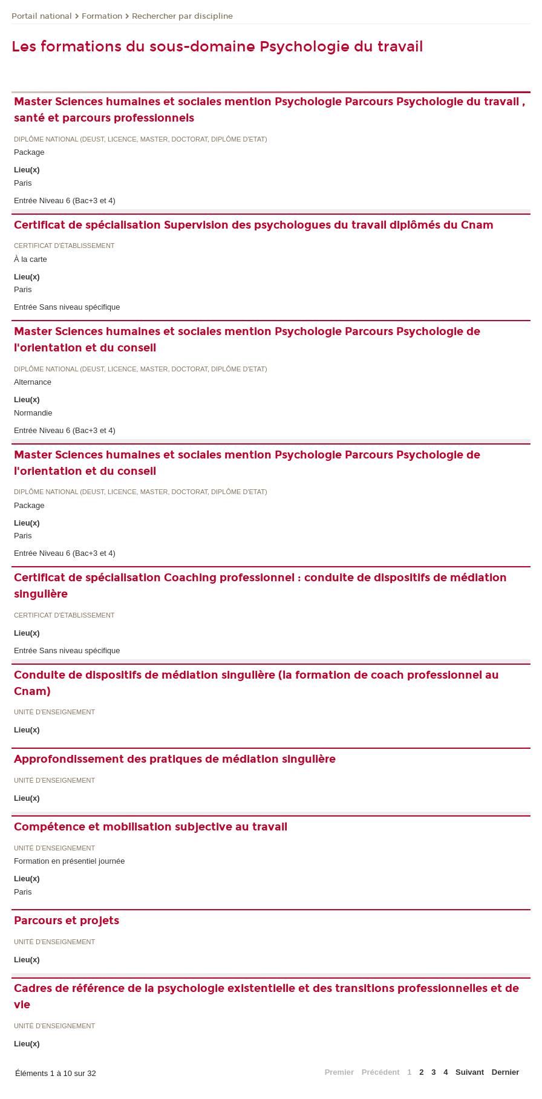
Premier (339, 1072)
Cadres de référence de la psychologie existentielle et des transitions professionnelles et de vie (266, 996)
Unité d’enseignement (54, 712)
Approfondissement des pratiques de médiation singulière (175, 759)
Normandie (33, 412)
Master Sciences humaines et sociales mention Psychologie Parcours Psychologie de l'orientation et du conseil (247, 339)
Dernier (506, 1072)
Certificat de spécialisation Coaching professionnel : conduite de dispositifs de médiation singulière (260, 586)
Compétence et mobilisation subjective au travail (150, 826)
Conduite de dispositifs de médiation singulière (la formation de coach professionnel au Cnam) (256, 683)
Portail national (41, 16)
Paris (23, 183)
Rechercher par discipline (182, 16)
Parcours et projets (66, 920)
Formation (102, 16)
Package (29, 152)
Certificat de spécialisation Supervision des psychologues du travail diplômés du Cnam (254, 225)
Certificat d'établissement (64, 245)
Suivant (469, 1072)
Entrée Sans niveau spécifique (67, 306)
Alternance (32, 381)
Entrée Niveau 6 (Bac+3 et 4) (65, 200)
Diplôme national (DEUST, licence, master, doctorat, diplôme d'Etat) (140, 139)
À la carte (30, 259)
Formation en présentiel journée (69, 861)
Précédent (381, 1072)
